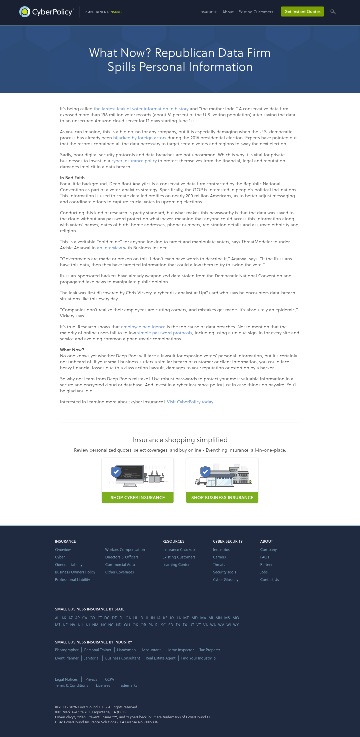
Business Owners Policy (75, 572)
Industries (221, 549)
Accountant (151, 649)
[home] (70, 11)
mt (57, 624)
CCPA (109, 679)
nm (95, 624)
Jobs (264, 572)
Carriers (219, 557)
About (228, 12)
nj (88, 624)
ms (227, 617)
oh (127, 624)
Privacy (91, 679)
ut (192, 624)
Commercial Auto (120, 564)
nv (72, 624)
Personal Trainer (97, 649)
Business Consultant (122, 658)
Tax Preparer (210, 649)
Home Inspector (180, 649)
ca (84, 617)
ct (100, 617)
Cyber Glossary (225, 579)
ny (103, 624)
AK (64, 617)
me (186, 617)
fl (121, 617)
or (143, 624)
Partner (266, 564)
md (195, 617)
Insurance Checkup (178, 549)
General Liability (68, 564)
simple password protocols (164, 332)
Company (268, 549)
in (153, 617)
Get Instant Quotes (302, 11)
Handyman (126, 649)
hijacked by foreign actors (139, 137)
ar (77, 617)
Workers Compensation (125, 549)
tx (185, 624)
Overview (63, 549)
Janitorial (92, 658)
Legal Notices (66, 679)
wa (213, 624)
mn (219, 617)
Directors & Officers (121, 557)
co (92, 617)
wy (236, 624)
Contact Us (269, 579)
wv (221, 624)
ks (165, 617)
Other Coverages (119, 572)
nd (119, 624)
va (205, 624)
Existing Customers (255, 12)
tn (178, 624)
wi (228, 624)
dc (107, 617)
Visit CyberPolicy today (190, 401)
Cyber (60, 557)
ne (65, 624)
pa (150, 624)
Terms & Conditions (71, 685)
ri (156, 624)
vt (198, 624)
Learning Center (176, 564)
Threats (219, 564)
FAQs (264, 557)
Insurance (209, 11)
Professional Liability (72, 579)
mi (210, 617)
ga (128, 617)
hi (135, 617)
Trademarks (127, 685)
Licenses (103, 685)
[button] (211, 13)
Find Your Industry (196, 658)
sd (170, 624)
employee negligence (143, 326)
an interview (109, 247)
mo (235, 617)
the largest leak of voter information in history (141, 108)
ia (158, 617)
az (70, 617)
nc (111, 624)
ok (135, 624)
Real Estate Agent (161, 658)
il (147, 617)
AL (57, 617)
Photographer (66, 649)
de (114, 617)
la (179, 617)
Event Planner (66, 658)
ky (172, 617)
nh (80, 624)
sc (163, 624)
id (141, 617)
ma (203, 617)
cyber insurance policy (134, 160)
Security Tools (224, 572)
